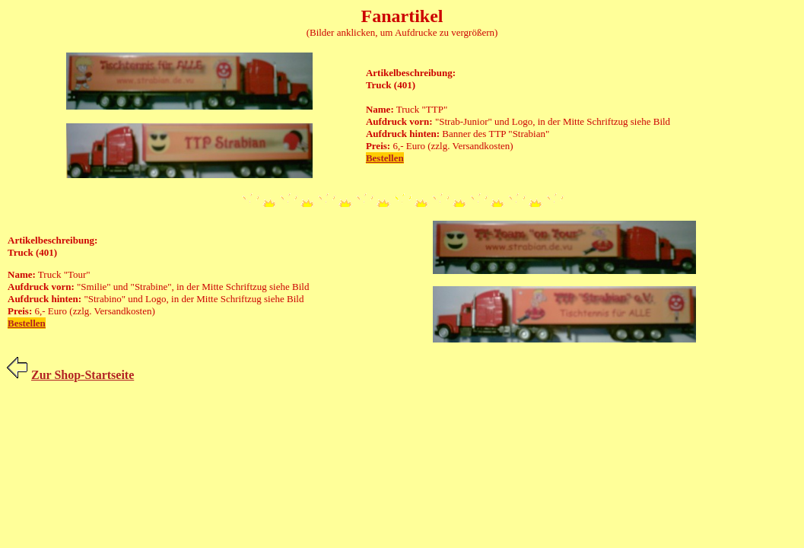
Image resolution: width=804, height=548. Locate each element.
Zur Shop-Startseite (82, 374)
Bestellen (385, 158)
